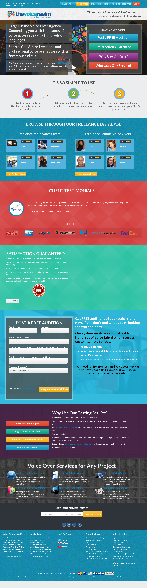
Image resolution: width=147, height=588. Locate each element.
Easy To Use (95, 4)
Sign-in (115, 544)
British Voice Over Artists (12, 551)
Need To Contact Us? (121, 549)
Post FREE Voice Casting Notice (97, 560)
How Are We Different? (94, 547)
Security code (13, 376)
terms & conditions (27, 388)
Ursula (123, 146)
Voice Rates (81, 4)
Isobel (123, 162)
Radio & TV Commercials (31, 473)
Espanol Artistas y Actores (120, 583)
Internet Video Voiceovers (112, 474)
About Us (89, 565)
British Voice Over (90, 583)
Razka (23, 162)
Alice (91, 162)
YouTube (63, 550)
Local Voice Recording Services (97, 558)
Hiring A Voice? (118, 551)
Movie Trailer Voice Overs (39, 560)
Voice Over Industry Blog (95, 544)
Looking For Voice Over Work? (124, 563)
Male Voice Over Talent (11, 544)
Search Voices (66, 4)
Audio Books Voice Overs (39, 554)
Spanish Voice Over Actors (12, 556)
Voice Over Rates (92, 551)
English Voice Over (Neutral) (13, 558)
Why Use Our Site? (113, 56)
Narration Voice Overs (38, 547)
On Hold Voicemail (37, 549)
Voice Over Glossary (120, 565)
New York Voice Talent (11, 560)
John (23, 146)
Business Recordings (72, 491)
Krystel (92, 146)
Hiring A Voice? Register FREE (117, 4)
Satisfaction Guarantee (113, 47)
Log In (136, 4)
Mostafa (55, 146)
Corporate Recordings (38, 551)
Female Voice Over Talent (12, 547)
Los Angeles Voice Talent (12, 563)
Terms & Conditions (120, 556)
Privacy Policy (118, 558)
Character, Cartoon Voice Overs (41, 558)
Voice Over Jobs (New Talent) (123, 560)
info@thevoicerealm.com (15, 5)
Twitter (62, 547)
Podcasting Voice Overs (39, 563)
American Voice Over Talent (13, 549)
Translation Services (28, 447)
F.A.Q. (88, 549)
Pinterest (63, 553)
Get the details (13, 301)
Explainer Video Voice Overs (40, 556)
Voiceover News (91, 556)
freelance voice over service (66, 428)
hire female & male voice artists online (78, 444)
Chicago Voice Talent (76, 583)
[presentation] (26, 382)
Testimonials (90, 554)
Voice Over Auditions (121, 567)
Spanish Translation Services (27, 439)
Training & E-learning (72, 473)
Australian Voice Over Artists (13, 554)
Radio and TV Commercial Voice (41, 544)
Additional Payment (100, 565)
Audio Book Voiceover (117, 491)
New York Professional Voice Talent (30, 583)
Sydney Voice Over (104, 583)
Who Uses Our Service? (113, 66)
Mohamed (55, 162)
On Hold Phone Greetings (25, 492)
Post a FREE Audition (113, 38)
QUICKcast (62, 63)
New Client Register (120, 547)
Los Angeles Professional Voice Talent (56, 583)
